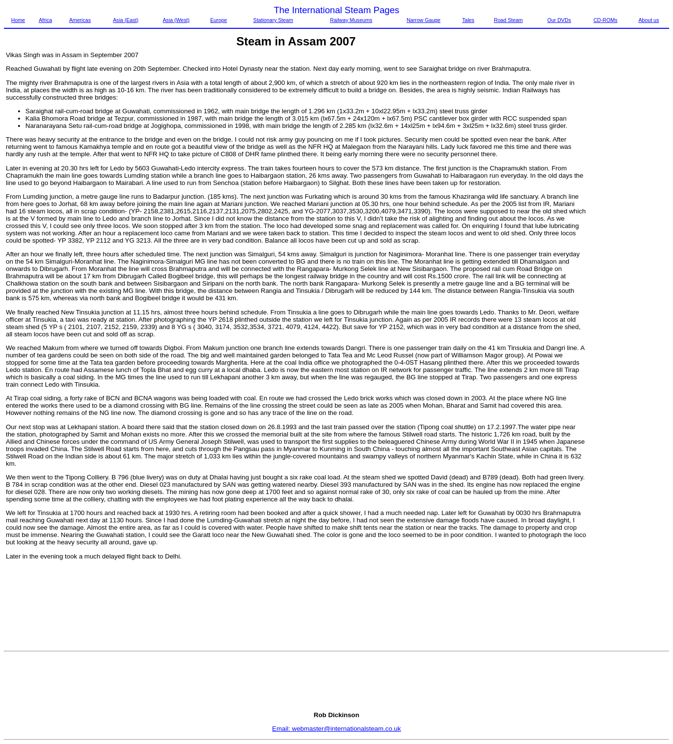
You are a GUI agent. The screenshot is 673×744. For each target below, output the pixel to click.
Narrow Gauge (423, 20)
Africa (45, 20)
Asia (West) (176, 20)
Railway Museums (351, 20)
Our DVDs (559, 20)
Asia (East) (126, 20)
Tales (468, 20)
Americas (80, 20)
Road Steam (508, 20)
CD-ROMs (605, 20)
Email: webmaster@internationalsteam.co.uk (336, 728)
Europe (218, 20)
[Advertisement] (628, 197)
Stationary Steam (273, 20)
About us (648, 20)
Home (18, 20)
